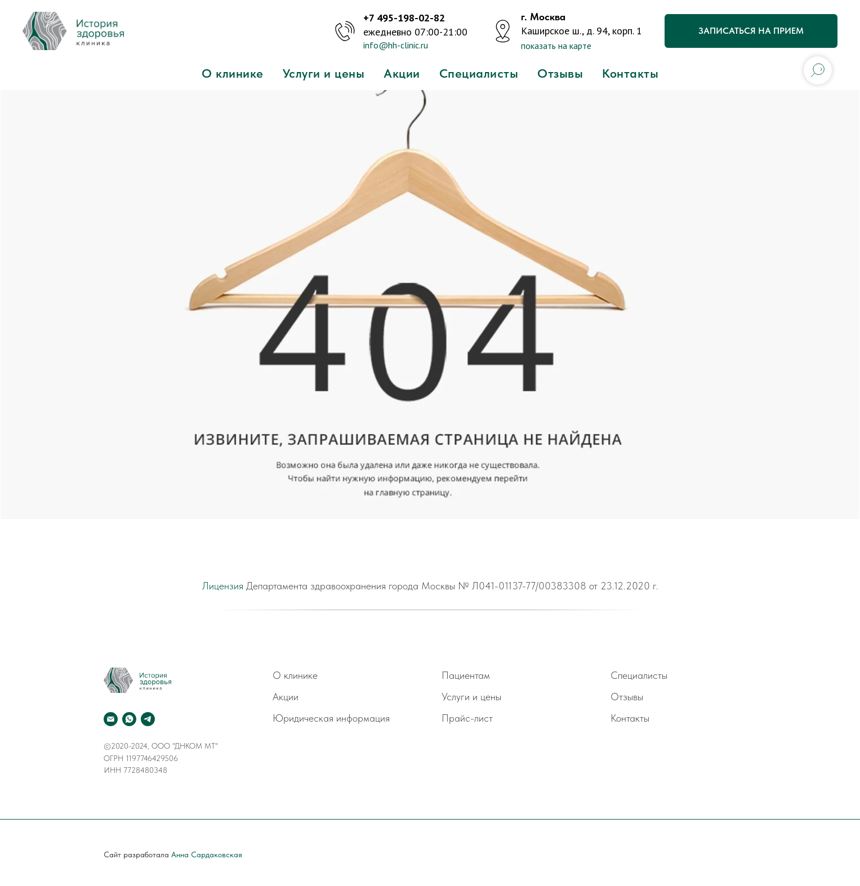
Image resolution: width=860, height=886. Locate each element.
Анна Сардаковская (206, 854)
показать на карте (556, 45)
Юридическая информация (331, 718)
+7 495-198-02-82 (404, 17)
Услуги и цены (324, 73)
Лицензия (222, 586)
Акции (402, 73)
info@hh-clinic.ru (395, 45)
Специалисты (479, 73)
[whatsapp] (129, 719)
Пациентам (466, 675)
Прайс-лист (467, 718)
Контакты (630, 73)
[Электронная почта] (111, 719)
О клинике (233, 73)
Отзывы (560, 73)
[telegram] (148, 719)
